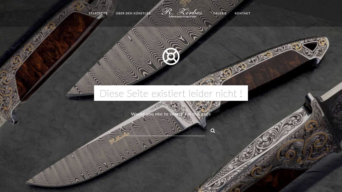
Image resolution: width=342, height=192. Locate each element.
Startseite (98, 13)
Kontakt (243, 13)
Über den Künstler (133, 13)
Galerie (220, 13)
